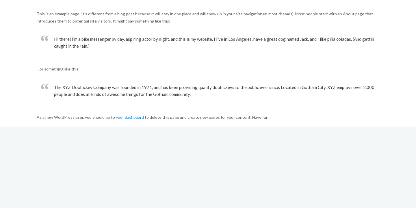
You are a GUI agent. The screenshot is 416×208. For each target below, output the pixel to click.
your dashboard (130, 117)
